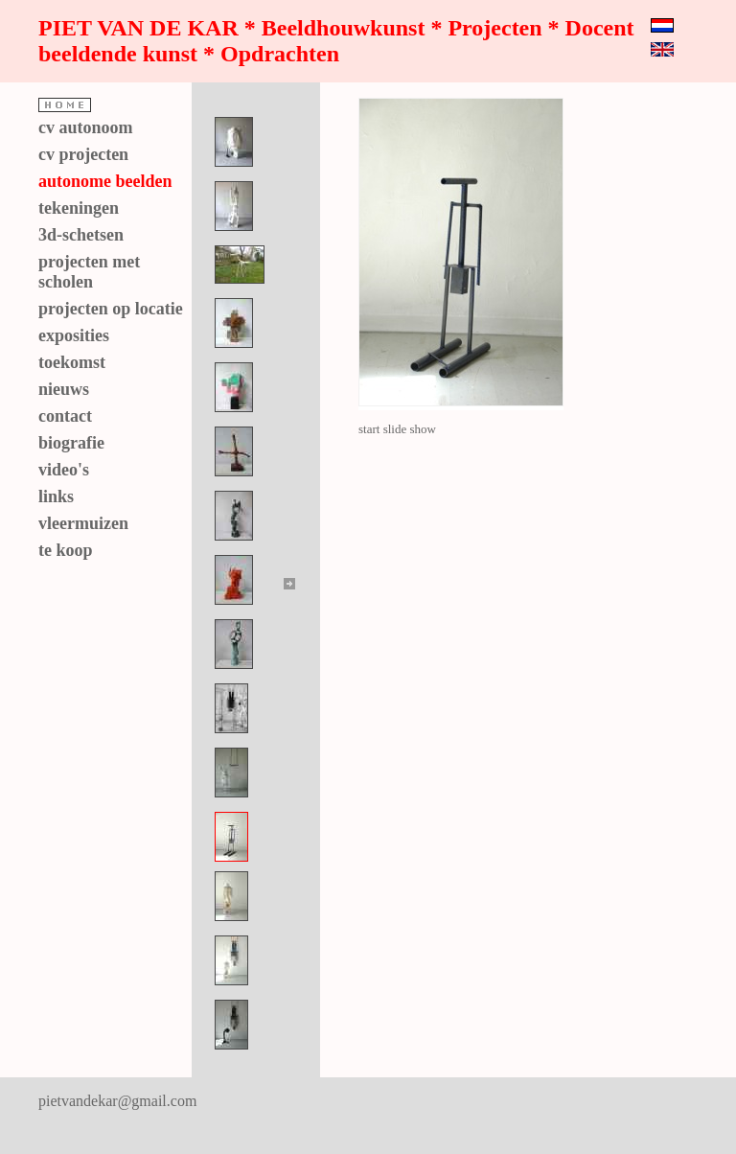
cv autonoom (85, 127)
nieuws (63, 389)
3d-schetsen (81, 234)
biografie (71, 442)
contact (65, 416)
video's (63, 469)
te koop (65, 550)
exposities (73, 335)
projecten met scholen (89, 271)
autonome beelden (105, 181)
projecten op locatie (110, 308)
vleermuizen (83, 523)
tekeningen (78, 208)
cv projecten (83, 154)
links (56, 496)
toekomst (71, 362)
